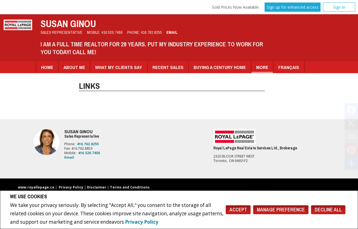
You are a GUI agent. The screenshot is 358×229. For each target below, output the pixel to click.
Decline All (328, 209)
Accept (238, 209)
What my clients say (118, 67)
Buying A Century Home (220, 67)
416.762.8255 (151, 32)
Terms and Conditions (130, 187)
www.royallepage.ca (36, 187)
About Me (74, 67)
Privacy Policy (141, 222)
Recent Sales (167, 67)
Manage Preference (281, 209)
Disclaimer (96, 187)
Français (288, 67)
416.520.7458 (112, 32)
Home (47, 67)
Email (172, 32)
